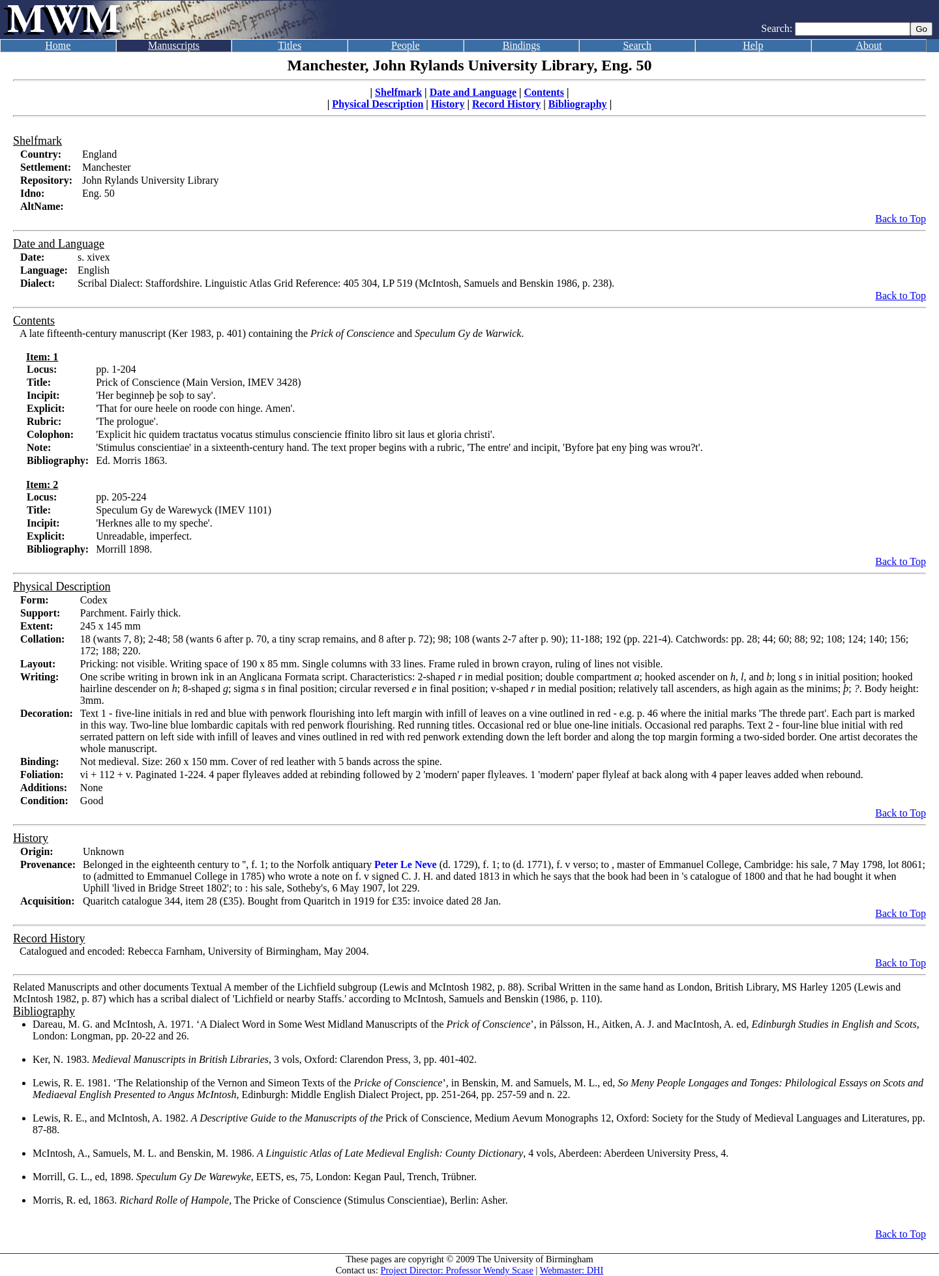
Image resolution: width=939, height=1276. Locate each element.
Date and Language (473, 92)
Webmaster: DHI (572, 1270)
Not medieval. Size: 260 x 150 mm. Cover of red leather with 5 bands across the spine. (261, 761)
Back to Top (900, 218)
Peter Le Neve (405, 864)
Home (57, 45)
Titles (289, 45)
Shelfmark (398, 92)
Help (753, 45)
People (405, 45)
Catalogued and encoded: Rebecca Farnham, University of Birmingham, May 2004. (194, 951)
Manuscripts (174, 45)
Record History (506, 103)
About (869, 45)
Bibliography (577, 103)
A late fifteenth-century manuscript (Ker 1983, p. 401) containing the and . (272, 333)
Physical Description (377, 103)
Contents (544, 92)
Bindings (522, 45)
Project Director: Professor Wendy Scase (457, 1270)
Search (637, 45)
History (448, 103)
